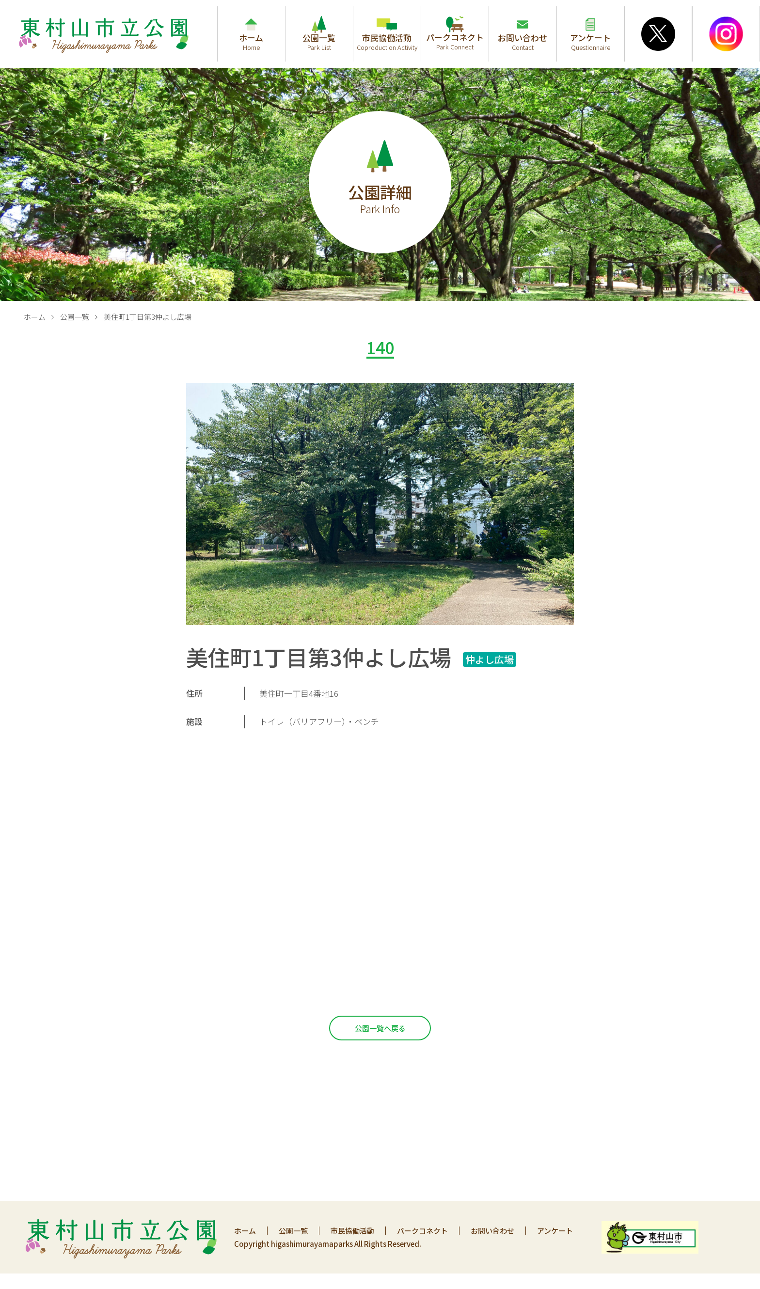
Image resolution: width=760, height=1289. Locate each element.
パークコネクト (422, 1230)
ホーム (35, 317)
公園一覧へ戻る (380, 1028)
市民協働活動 (352, 1230)
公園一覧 (74, 317)
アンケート (555, 1230)
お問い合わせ (492, 1230)
